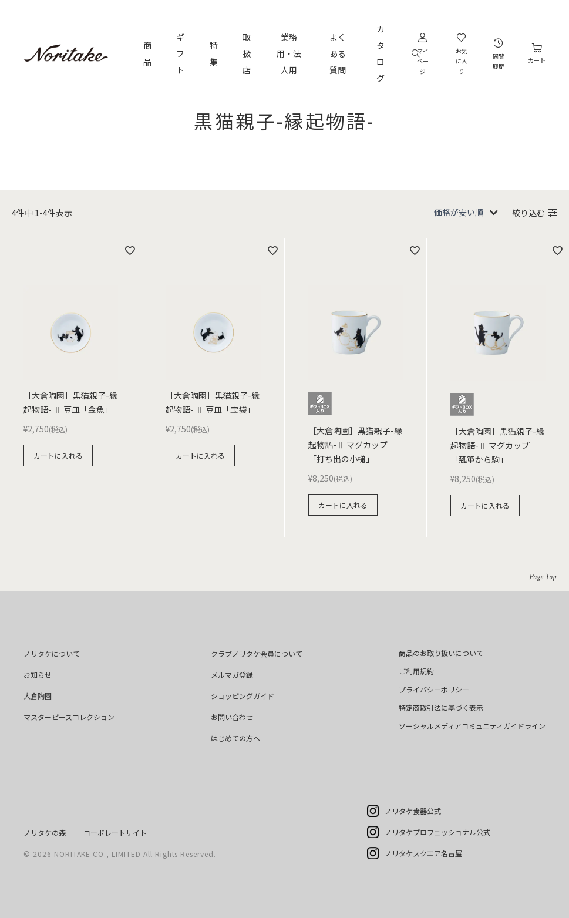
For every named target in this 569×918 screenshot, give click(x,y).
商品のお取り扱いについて (441, 653)
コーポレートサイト (115, 833)
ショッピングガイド (242, 696)
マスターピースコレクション (69, 717)
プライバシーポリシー (434, 689)
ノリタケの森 (44, 833)
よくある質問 (337, 53)
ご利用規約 (416, 671)
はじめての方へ (235, 738)
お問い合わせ (232, 717)
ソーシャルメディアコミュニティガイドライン (472, 726)
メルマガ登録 (232, 675)
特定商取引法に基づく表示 (441, 707)
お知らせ (37, 675)
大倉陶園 (37, 696)
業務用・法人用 (289, 53)
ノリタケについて (51, 653)
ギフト (180, 53)
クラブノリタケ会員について (256, 653)
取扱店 (247, 53)
